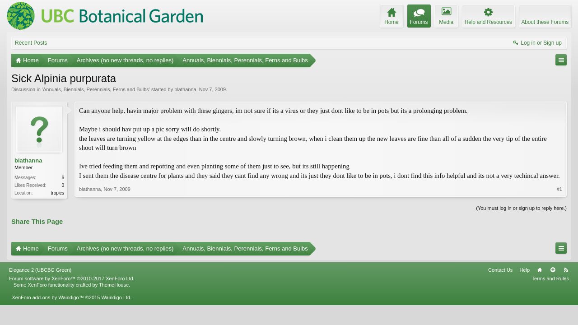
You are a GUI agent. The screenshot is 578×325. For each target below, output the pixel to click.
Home (539, 270)
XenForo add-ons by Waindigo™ (48, 297)
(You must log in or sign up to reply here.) (521, 208)
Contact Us (500, 270)
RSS (566, 270)
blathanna (185, 89)
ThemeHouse (114, 285)
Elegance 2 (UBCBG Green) (40, 270)
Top (553, 270)
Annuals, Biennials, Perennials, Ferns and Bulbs (96, 89)
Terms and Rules (550, 278)
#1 (559, 189)
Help (524, 270)
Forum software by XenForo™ (72, 278)
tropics (57, 192)
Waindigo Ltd (115, 297)
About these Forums (545, 22)
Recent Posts (31, 43)
